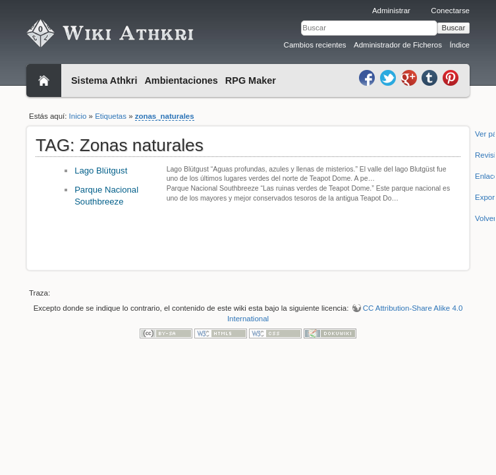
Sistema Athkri (104, 80)
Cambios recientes (315, 45)
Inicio (78, 116)
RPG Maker (250, 80)
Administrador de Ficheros (398, 45)
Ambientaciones (180, 80)
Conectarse (450, 11)
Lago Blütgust (100, 170)
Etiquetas (110, 116)
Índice (459, 45)
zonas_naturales (164, 116)
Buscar (454, 28)
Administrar (391, 11)
